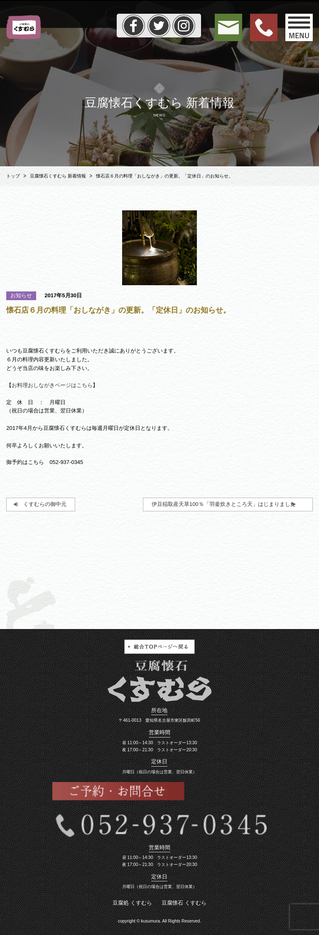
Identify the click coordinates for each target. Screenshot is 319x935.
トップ (13, 175)
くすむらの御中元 (44, 504)
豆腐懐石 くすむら (184, 903)
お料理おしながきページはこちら (52, 385)
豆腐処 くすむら (132, 903)
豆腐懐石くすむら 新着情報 (58, 175)
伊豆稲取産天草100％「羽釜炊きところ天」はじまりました (224, 504)
